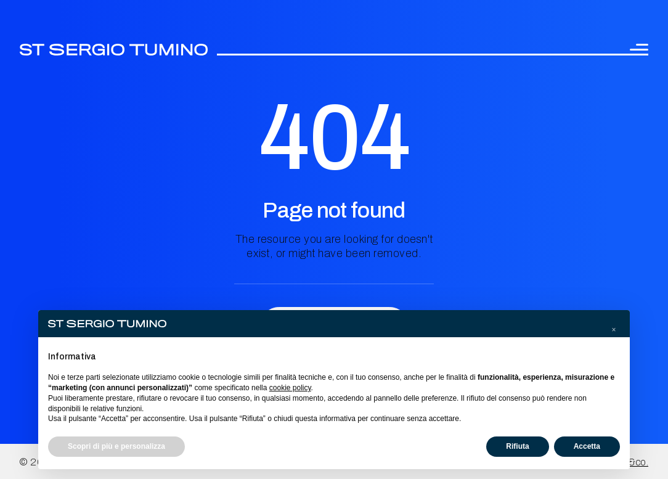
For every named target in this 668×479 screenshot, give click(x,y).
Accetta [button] (587, 446)
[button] (614, 330)
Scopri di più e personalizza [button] (116, 446)
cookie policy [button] (290, 387)
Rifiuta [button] (517, 446)
